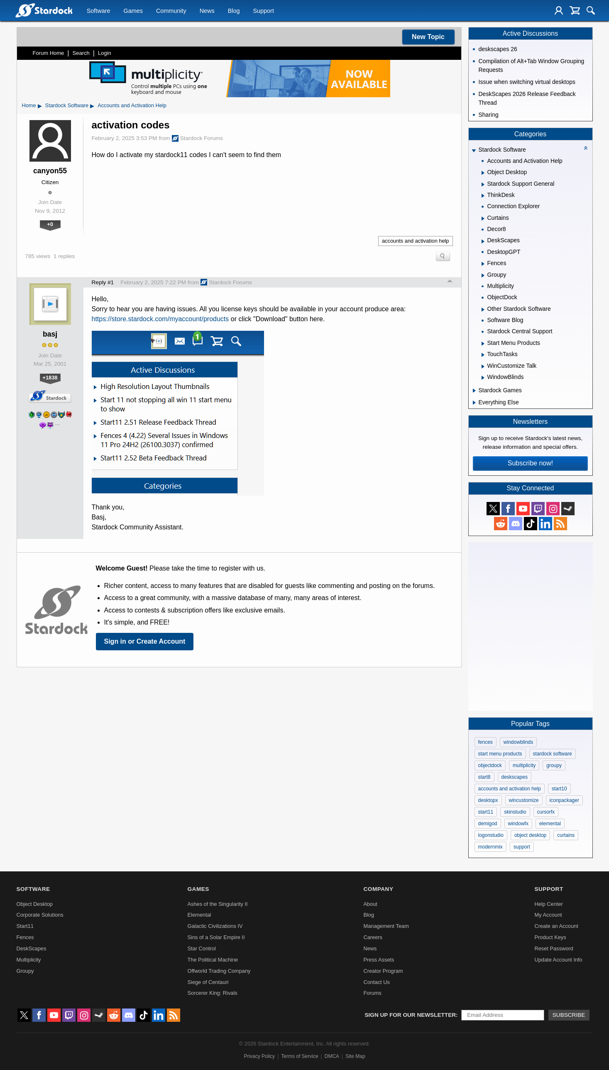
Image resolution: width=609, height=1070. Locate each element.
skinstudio (515, 812)
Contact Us (376, 982)
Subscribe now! (530, 463)
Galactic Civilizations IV (215, 926)
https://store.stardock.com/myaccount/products (160, 318)
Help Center (548, 904)
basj (50, 334)
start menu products (500, 754)
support (522, 847)
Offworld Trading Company (219, 971)
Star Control (202, 948)
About (370, 904)
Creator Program (383, 971)
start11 (486, 812)
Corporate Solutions (40, 915)
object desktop (530, 835)
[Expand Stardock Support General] (483, 184)
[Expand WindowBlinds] (483, 378)
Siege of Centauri (208, 982)
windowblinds (518, 742)
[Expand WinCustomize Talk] (483, 366)
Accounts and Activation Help (132, 105)
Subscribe (569, 1015)
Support (263, 10)
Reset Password (553, 948)
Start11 (25, 926)
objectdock (490, 765)
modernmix (490, 847)
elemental (550, 823)
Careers (372, 937)
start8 (484, 777)
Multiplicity (29, 960)
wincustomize (524, 800)
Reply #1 (103, 282)
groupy (554, 765)
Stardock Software (67, 105)
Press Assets (378, 960)
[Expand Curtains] (483, 218)
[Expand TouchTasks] (483, 355)
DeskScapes (31, 948)
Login (104, 53)
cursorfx (546, 812)
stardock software (552, 754)
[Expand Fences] (483, 264)
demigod (487, 823)
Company (378, 889)
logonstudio (491, 835)
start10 (559, 789)
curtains (566, 835)
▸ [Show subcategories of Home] (40, 105)
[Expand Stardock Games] (474, 391)
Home (29, 105)
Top (450, 282)
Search (81, 53)
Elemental (199, 915)
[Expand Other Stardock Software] (483, 309)
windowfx (518, 823)
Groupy (25, 971)
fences (485, 742)
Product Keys (550, 937)
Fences (25, 937)
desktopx (488, 800)
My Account (548, 915)
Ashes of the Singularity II (218, 904)
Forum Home (48, 53)
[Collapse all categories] (586, 148)
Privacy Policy (259, 1056)
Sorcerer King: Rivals (212, 993)
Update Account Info (558, 960)
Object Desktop (35, 904)
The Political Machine (213, 960)
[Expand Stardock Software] (474, 150)
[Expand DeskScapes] (483, 241)
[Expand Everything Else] (474, 403)
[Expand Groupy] (483, 275)
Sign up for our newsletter (410, 1015)
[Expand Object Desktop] (483, 173)
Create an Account (556, 926)
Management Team (385, 926)
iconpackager (564, 800)
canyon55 (50, 171)
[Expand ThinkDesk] (483, 196)
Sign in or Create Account (145, 641)
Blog (234, 10)
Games (133, 10)
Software (98, 10)
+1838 (50, 377)
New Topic (428, 36)
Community (171, 10)
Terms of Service (299, 1056)
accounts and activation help (415, 241)
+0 (50, 224)
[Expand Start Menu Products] (483, 344)
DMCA (332, 1056)
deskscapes (514, 777)
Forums (372, 993)
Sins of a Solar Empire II (216, 937)
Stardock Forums (197, 138)
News (207, 10)
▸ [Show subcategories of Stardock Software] (92, 105)
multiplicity (524, 765)
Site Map (355, 1056)
